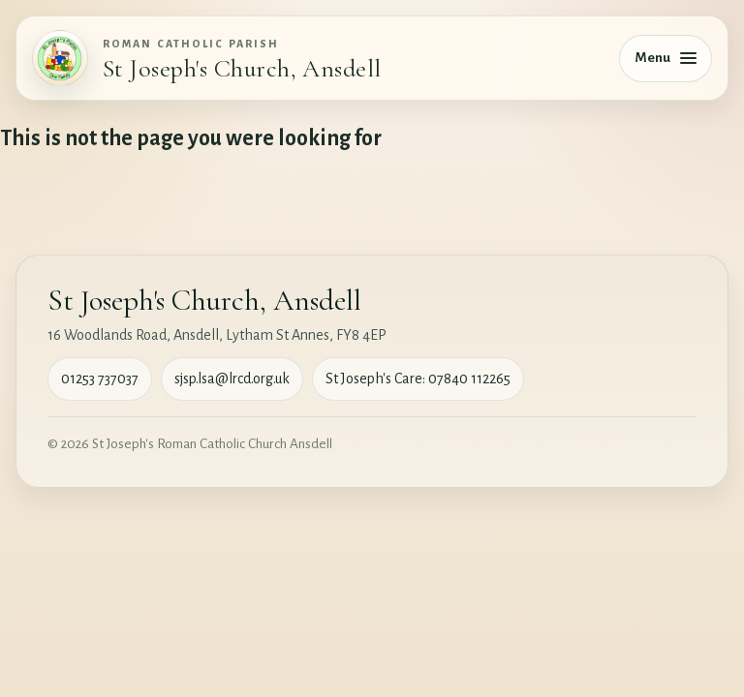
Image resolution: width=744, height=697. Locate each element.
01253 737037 (100, 378)
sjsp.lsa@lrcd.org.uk (232, 378)
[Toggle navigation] (665, 58)
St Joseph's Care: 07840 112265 (418, 378)
